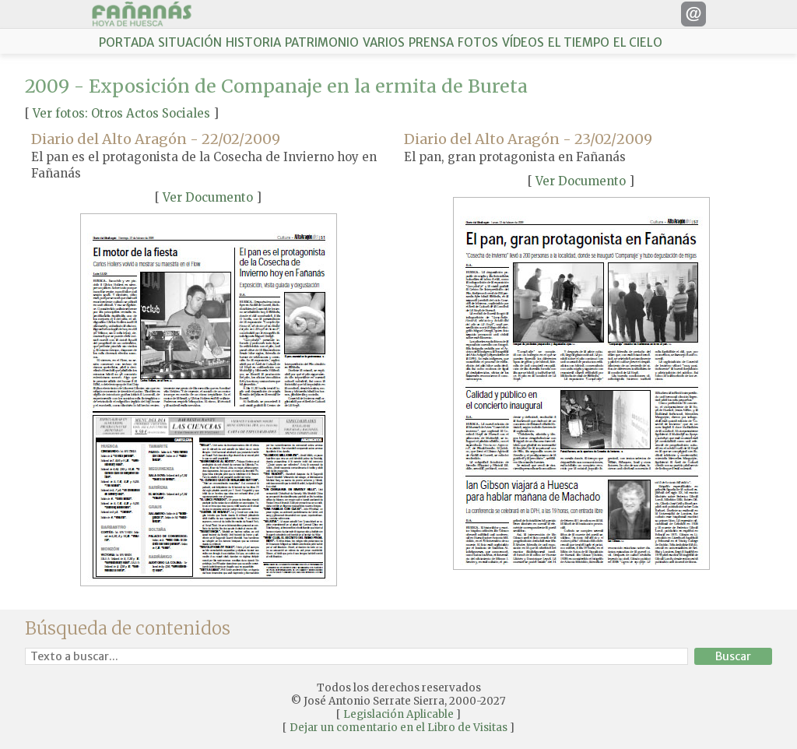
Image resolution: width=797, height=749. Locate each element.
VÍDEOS (523, 42)
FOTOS (478, 42)
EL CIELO (637, 42)
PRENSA (431, 42)
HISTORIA (253, 42)
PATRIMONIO (322, 42)
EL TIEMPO (578, 42)
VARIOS (384, 42)
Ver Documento (208, 197)
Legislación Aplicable (398, 714)
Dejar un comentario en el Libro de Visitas (398, 727)
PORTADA (126, 42)
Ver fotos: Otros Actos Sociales (121, 113)
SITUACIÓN (190, 42)
